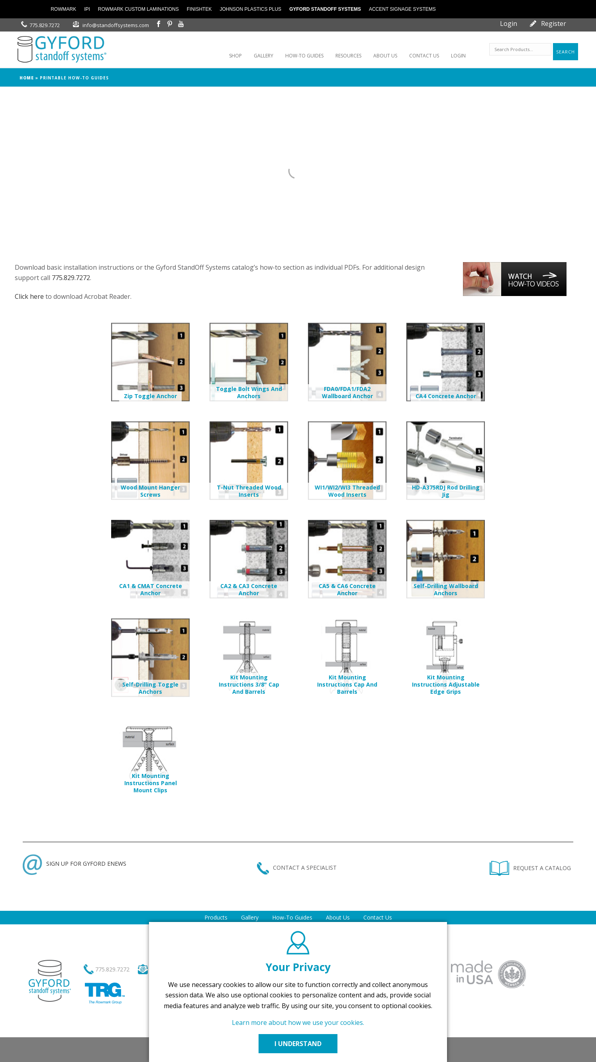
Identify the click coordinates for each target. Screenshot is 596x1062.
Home (27, 78)
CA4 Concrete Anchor (446, 396)
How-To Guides (292, 917)
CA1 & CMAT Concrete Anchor (150, 589)
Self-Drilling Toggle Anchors (150, 688)
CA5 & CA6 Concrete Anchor (347, 589)
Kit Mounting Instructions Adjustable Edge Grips (446, 684)
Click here (29, 296)
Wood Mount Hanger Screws (150, 491)
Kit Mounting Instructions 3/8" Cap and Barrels (249, 684)
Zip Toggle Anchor (150, 396)
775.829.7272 (44, 25)
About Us (338, 917)
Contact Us (377, 917)
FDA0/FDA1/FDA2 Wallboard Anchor (347, 392)
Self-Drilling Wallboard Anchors (446, 589)
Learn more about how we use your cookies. (298, 1022)
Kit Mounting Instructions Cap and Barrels (347, 684)
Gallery (250, 917)
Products (215, 917)
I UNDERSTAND (298, 1043)
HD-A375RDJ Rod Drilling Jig (446, 491)
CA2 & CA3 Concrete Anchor (248, 589)
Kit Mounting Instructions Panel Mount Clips (150, 783)
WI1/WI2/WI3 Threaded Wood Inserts (347, 491)
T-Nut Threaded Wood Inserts (249, 491)
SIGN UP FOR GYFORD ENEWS (74, 863)
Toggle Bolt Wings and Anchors (249, 392)
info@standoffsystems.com (115, 25)
